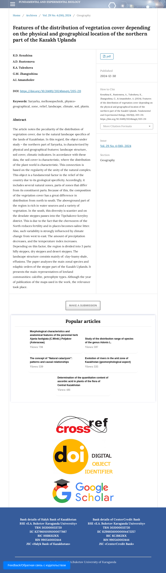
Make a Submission (83, 305)
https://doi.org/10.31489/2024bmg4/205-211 (50, 91)
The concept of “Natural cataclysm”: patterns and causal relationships (51, 360)
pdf (108, 56)
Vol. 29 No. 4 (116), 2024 (57, 15)
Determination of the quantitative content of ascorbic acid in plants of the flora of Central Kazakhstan (83, 381)
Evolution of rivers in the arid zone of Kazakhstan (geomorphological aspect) (108, 360)
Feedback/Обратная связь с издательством (37, 565)
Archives (31, 15)
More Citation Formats (117, 126)
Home (16, 15)
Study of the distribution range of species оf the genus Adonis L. (109, 340)
